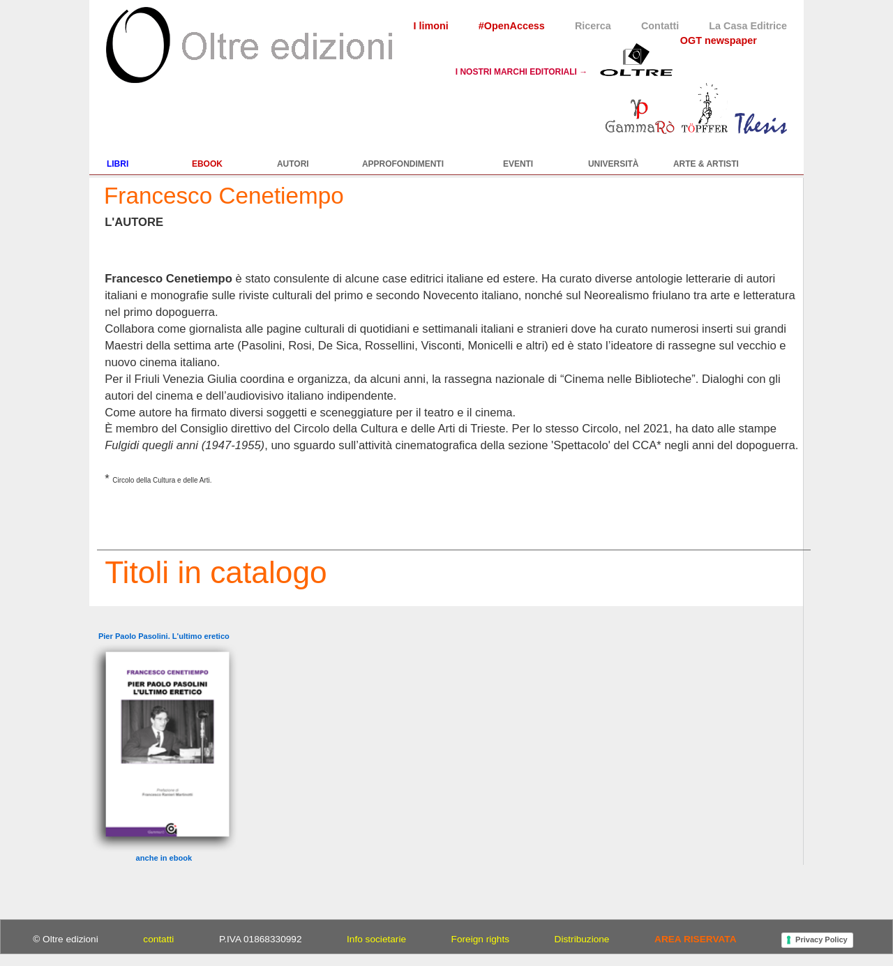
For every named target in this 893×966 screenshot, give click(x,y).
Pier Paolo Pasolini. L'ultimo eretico (164, 636)
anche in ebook (164, 858)
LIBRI (117, 164)
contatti (158, 939)
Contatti (660, 25)
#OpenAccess (512, 25)
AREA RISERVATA (695, 939)
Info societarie (376, 939)
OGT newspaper (718, 40)
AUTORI (293, 164)
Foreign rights (480, 939)
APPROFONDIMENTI (403, 164)
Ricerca (593, 25)
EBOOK (207, 164)
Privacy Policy (821, 939)
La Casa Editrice (748, 25)
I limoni (430, 25)
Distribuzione (582, 939)
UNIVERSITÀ (613, 164)
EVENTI (518, 164)
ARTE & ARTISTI (706, 164)
